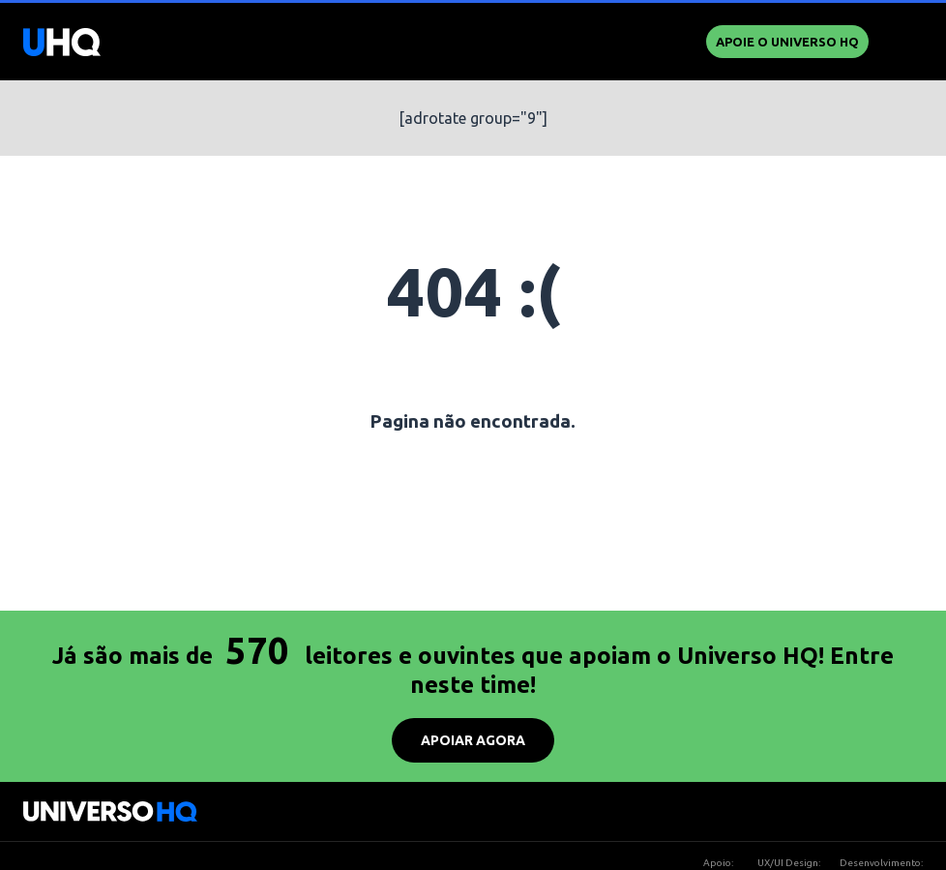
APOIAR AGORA (473, 740)
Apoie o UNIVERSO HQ (787, 41)
